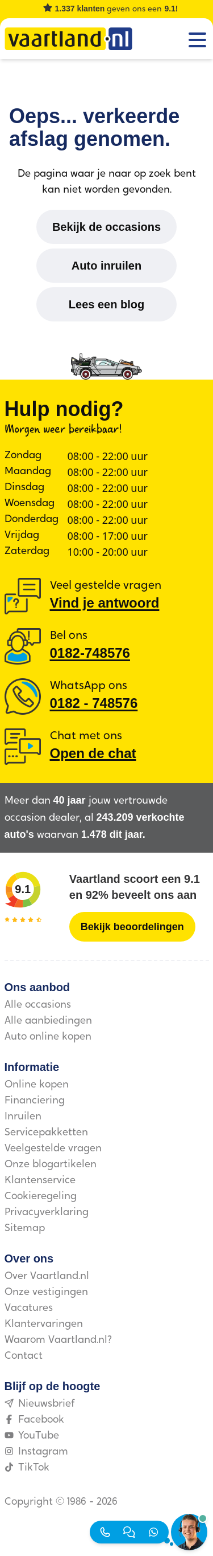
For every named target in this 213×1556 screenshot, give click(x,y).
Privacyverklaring (47, 1212)
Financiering (35, 1100)
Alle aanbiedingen (48, 1021)
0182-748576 (90, 653)
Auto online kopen (48, 1037)
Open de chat (93, 753)
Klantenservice (40, 1180)
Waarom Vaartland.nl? (58, 1340)
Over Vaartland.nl (47, 1276)
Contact (24, 1356)
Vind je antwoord (105, 602)
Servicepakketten (46, 1132)
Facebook (34, 1420)
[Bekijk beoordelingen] (132, 927)
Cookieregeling (41, 1196)
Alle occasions (38, 1005)
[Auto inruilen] (106, 266)
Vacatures (29, 1308)
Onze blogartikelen (51, 1164)
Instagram (36, 1452)
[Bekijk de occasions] (106, 227)
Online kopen (37, 1085)
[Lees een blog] (106, 304)
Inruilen (23, 1116)
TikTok (27, 1468)
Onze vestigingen (46, 1292)
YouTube (32, 1436)
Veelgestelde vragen (53, 1148)
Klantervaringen (44, 1324)
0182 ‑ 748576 (94, 703)
